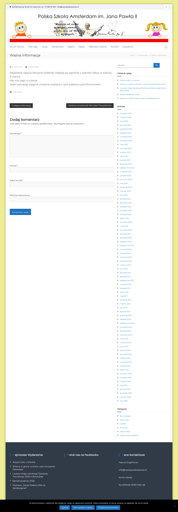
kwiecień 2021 (125, 300)
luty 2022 (124, 269)
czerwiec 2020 (126, 335)
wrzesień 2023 (126, 210)
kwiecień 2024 (126, 187)
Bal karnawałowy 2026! (129, 94)
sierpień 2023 (125, 214)
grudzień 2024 (126, 164)
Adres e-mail (16, 180)
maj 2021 (123, 296)
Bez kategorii (125, 416)
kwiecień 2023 (126, 230)
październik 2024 (127, 168)
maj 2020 (124, 339)
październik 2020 (127, 323)
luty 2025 (124, 156)
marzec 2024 (125, 191)
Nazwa (14, 165)
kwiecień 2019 (125, 377)
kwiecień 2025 (126, 148)
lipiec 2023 (124, 218)
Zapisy (81, 46)
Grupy (45, 46)
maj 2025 (124, 144)
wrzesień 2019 (126, 362)
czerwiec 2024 (126, 179)
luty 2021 (123, 308)
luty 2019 (123, 385)
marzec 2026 (125, 117)
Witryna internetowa (20, 195)
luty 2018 (124, 401)
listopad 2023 (125, 207)
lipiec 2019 (124, 370)
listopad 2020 (125, 319)
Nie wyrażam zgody (83, 507)
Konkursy (124, 428)
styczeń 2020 (125, 350)
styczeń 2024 (125, 199)
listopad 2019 (125, 358)
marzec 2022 (125, 265)
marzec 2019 (125, 381)
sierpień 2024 (125, 176)
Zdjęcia (71, 46)
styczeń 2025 (125, 160)
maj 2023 (124, 226)
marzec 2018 (125, 397)
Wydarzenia (57, 46)
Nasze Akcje (125, 431)
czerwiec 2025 (126, 141)
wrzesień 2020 (126, 327)
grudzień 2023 (126, 203)
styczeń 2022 (125, 273)
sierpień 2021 (125, 288)
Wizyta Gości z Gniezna (129, 80)
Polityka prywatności (108, 507)
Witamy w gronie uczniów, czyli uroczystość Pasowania (142, 84)
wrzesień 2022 (126, 249)
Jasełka (123, 424)
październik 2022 (127, 245)
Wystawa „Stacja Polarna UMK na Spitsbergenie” (140, 98)
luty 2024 (124, 195)
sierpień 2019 (125, 366)
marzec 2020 (125, 343)
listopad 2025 (125, 133)
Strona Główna (17, 46)
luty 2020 (124, 346)
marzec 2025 (125, 152)
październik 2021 (127, 280)
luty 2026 (124, 121)
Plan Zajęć (33, 46)
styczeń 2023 (125, 234)
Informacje (143, 55)
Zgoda (64, 507)
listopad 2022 (125, 242)
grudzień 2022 (126, 238)
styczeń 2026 (125, 125)
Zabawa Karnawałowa (129, 435)
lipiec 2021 (124, 292)
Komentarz (16, 133)
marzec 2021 (125, 304)
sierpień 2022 (125, 253)
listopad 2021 (125, 276)
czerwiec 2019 (126, 374)
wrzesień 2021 (126, 284)
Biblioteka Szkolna (98, 46)
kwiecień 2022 (126, 261)
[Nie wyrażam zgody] (174, 506)
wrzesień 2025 (126, 137)
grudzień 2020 (126, 315)
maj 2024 (124, 183)
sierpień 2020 (125, 331)
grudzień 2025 (126, 129)
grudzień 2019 (126, 354)
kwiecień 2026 (126, 113)
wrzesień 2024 (126, 172)
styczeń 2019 (125, 389)
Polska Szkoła (33, 67)
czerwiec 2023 (126, 222)
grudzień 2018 (126, 393)
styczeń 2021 (125, 311)
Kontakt (114, 46)
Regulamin (128, 46)
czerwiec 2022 (126, 257)
